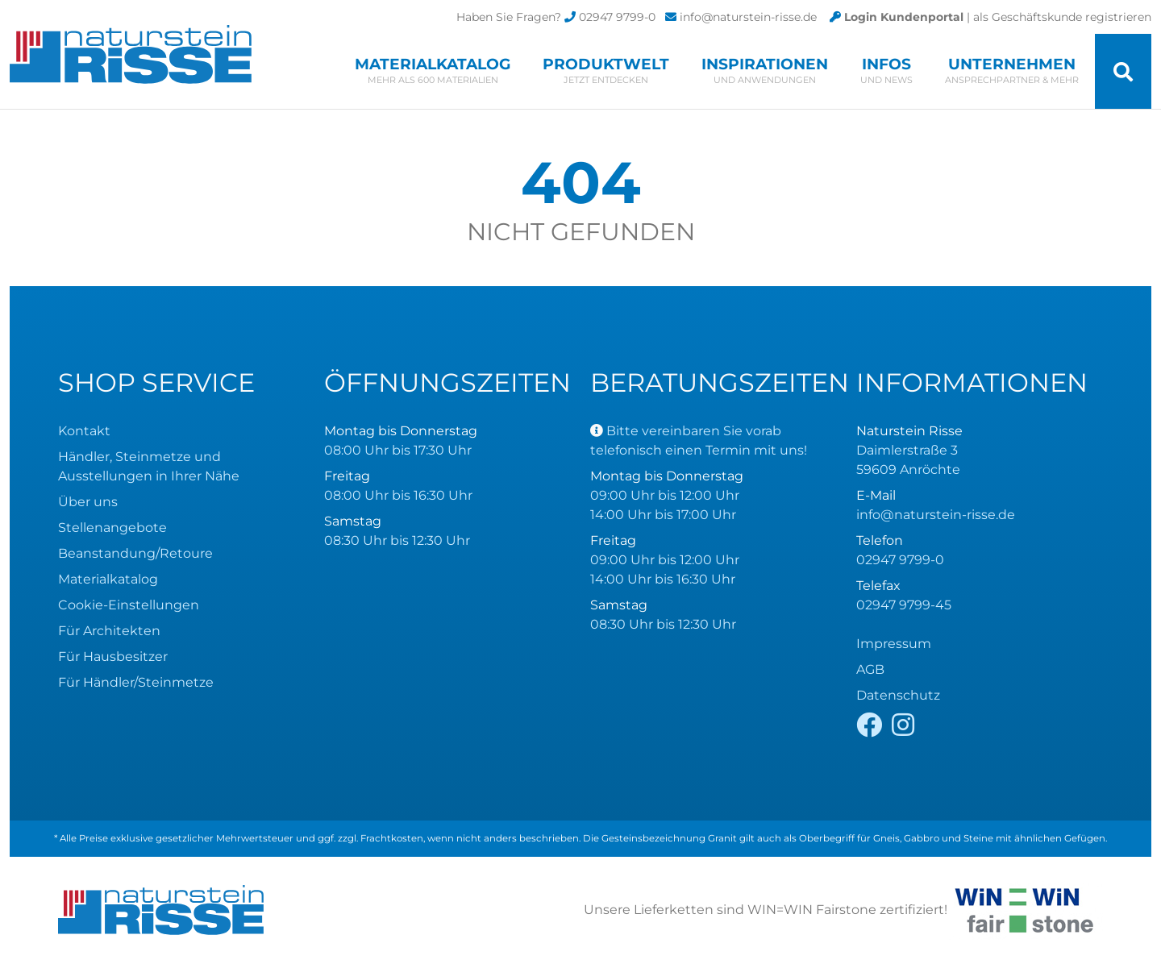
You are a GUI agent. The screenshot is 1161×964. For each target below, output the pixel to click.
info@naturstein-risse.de (748, 17)
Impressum (893, 643)
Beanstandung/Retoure (135, 553)
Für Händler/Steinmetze (136, 682)
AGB (870, 669)
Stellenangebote (112, 527)
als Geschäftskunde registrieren (1062, 17)
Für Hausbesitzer (113, 656)
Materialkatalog (432, 70)
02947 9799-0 (617, 17)
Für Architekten (109, 630)
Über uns (88, 501)
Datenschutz (898, 695)
